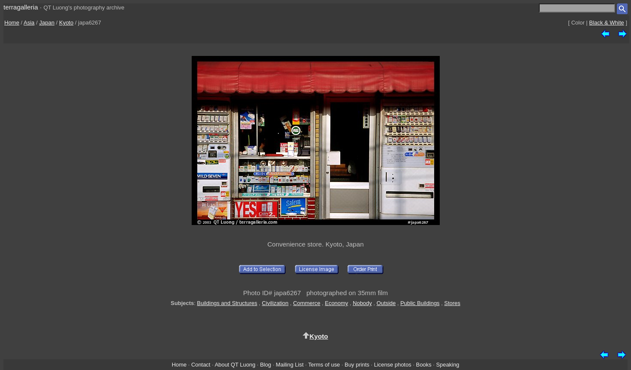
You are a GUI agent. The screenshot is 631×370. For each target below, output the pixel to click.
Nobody (362, 303)
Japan (46, 22)
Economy (336, 303)
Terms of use (324, 364)
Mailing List (290, 364)
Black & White (606, 22)
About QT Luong (234, 364)
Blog (265, 364)
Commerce (306, 303)
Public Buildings (419, 303)
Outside (385, 303)
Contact (200, 364)
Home (11, 22)
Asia (29, 22)
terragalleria (20, 7)
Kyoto (66, 22)
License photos (392, 364)
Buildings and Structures (227, 303)
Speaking (447, 364)
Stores (452, 303)
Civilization (275, 303)
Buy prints (357, 364)
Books (424, 364)
